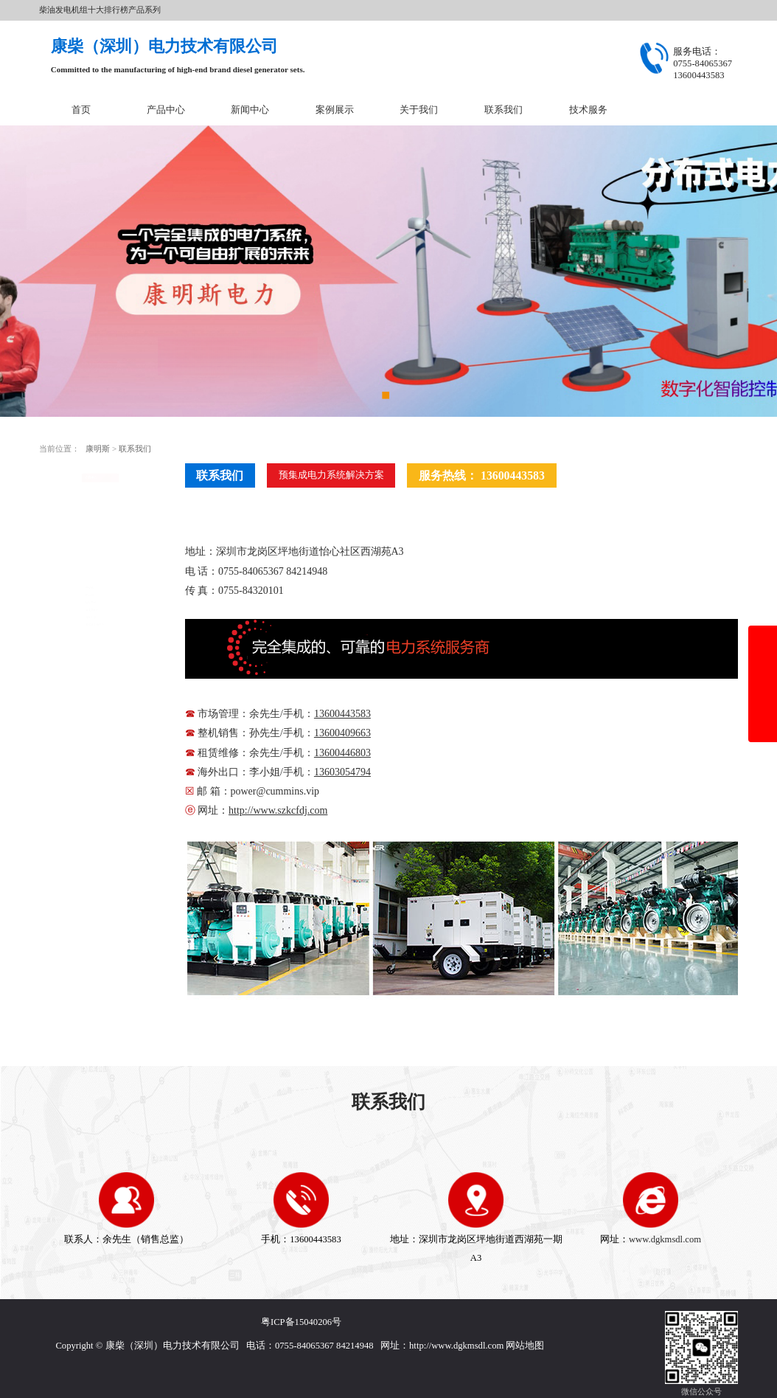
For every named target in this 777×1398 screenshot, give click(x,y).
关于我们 (419, 110)
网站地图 (525, 1345)
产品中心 (166, 110)
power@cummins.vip (275, 791)
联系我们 (503, 110)
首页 (81, 110)
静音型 (65, 533)
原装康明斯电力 (83, 629)
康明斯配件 (74, 581)
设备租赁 (69, 606)
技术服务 (588, 110)
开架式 (65, 509)
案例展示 (335, 110)
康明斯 (98, 448)
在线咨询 (100, 732)
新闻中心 (250, 110)
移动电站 (69, 558)
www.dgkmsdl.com (665, 1239)
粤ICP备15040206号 (301, 1322)
